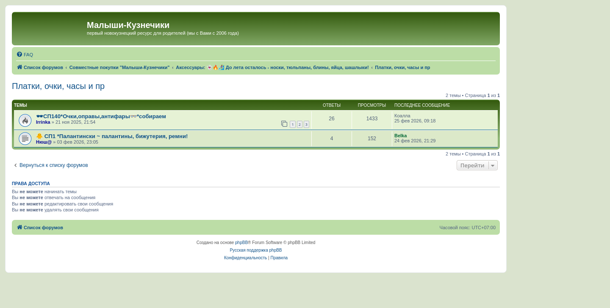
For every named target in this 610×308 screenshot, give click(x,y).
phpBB (241, 242)
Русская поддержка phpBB (256, 250)
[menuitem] (24, 55)
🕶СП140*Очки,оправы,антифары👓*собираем (101, 116)
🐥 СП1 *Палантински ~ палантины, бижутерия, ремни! (112, 136)
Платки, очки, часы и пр (58, 86)
